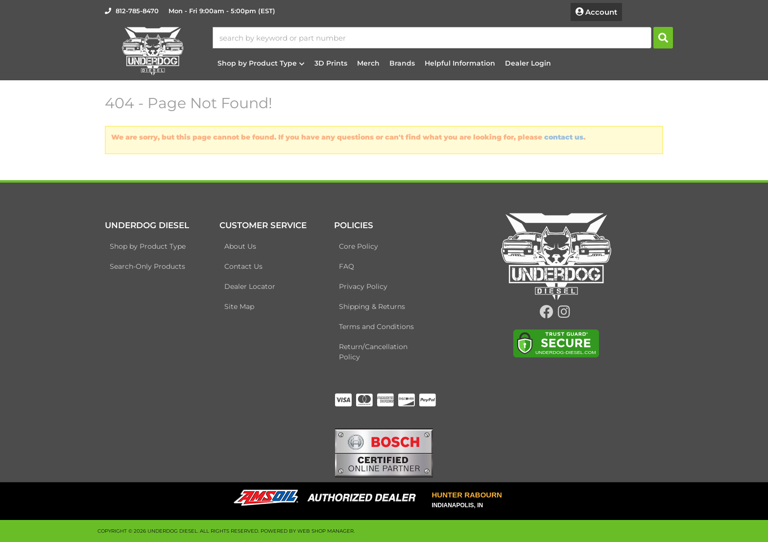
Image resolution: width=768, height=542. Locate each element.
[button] (443, 37)
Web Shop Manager (325, 531)
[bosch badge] (384, 452)
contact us (563, 137)
